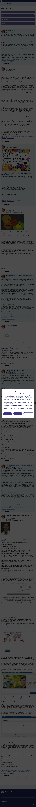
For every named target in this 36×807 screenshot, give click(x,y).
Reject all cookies (17, 413)
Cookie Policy (29, 397)
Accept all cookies (7, 413)
